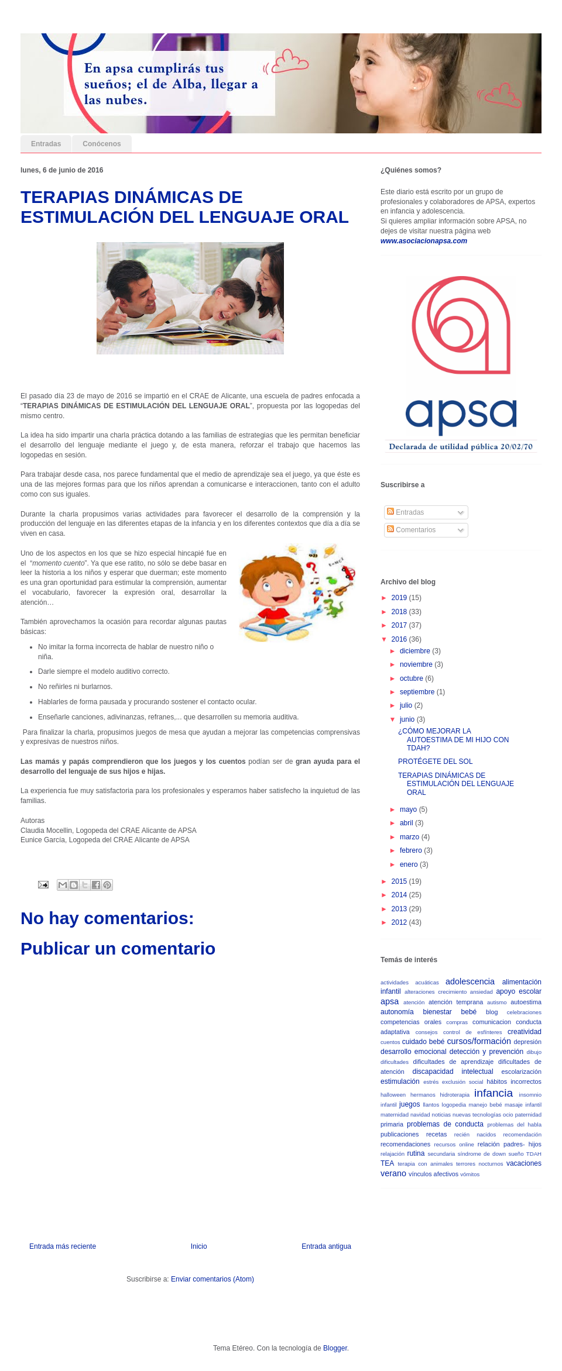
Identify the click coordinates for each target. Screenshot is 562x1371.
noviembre (417, 664)
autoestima (526, 1001)
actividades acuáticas (410, 982)
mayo (409, 809)
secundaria (441, 1153)
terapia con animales (425, 1163)
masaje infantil (523, 1104)
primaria (392, 1124)
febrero (412, 850)
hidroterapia (455, 1094)
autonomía (397, 1012)
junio (408, 719)
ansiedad (481, 991)
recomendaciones (405, 1144)
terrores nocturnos (479, 1163)
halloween (393, 1094)
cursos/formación (479, 1041)
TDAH (534, 1153)
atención (413, 1002)
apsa (390, 1001)
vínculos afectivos (433, 1173)
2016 (400, 639)
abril (407, 823)
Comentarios (411, 530)
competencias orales (411, 1021)
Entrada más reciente (62, 1246)
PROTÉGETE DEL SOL (435, 761)
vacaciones (524, 1163)
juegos (409, 1104)
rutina (415, 1153)
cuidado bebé (423, 1042)
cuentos (390, 1042)
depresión (528, 1041)
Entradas (46, 144)
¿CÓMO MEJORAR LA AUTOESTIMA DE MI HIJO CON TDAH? (453, 739)
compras (457, 1022)
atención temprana (456, 1001)
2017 (400, 625)
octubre (412, 678)
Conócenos (102, 144)
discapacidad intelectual (453, 1071)
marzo (411, 837)
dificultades (395, 1062)
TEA (387, 1163)
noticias (441, 1114)
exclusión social (462, 1082)
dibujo (534, 1052)
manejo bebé (485, 1104)
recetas (436, 1134)
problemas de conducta (445, 1124)
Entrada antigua (326, 1246)
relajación (393, 1153)
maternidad (395, 1114)
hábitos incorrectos (514, 1081)
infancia (493, 1093)
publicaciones (400, 1134)
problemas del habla (514, 1124)
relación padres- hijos (510, 1144)
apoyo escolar (519, 991)
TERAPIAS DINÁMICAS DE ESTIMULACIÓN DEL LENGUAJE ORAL (456, 784)
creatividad (525, 1032)
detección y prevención (486, 1052)
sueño (515, 1153)
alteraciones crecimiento (436, 991)
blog (492, 1011)
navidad (420, 1114)
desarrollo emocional (414, 1052)
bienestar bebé (450, 1012)
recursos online (454, 1144)
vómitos (469, 1174)
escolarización (522, 1071)
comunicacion (491, 1021)
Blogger (335, 1348)
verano (393, 1173)
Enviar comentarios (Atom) (212, 1279)
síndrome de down (482, 1153)
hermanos (423, 1094)
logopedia (454, 1104)
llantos (431, 1104)
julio (407, 705)
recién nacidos (475, 1134)
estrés (430, 1082)
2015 (400, 881)
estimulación (400, 1081)
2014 (400, 895)
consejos (427, 1032)
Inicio (199, 1246)
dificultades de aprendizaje (453, 1061)
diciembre (416, 651)
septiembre (418, 692)
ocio (508, 1114)
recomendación (522, 1134)
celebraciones (524, 1012)
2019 (400, 598)
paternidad (528, 1114)
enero (410, 864)
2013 (400, 909)
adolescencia (470, 981)
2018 (400, 612)
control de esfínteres (472, 1032)
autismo (497, 1002)
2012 (400, 922)
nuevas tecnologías (477, 1114)
